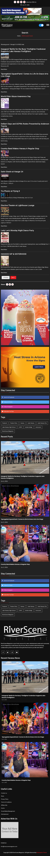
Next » (13, 277)
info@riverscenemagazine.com (9, 846)
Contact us (4, 793)
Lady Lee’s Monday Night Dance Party (17, 230)
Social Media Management (8, 811)
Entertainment (4, 814)
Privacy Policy (4, 799)
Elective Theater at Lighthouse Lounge (17, 205)
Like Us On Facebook (9, 397)
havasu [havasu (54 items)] (22, 423)
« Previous (5, 277)
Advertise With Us (31, 2)
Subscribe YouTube (9, 411)
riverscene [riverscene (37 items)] (38, 427)
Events (3, 808)
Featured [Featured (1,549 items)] (4, 423)
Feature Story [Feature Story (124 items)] (13, 423)
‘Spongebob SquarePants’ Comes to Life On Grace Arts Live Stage (22, 519)
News (2, 796)
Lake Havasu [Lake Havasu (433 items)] (31, 423)
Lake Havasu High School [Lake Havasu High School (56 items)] (9, 427)
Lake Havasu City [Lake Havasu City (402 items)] (42, 423)
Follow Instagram (8, 406)
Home (18, 36)
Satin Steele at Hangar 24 (12, 172)
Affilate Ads (4, 805)
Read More (4, 69)
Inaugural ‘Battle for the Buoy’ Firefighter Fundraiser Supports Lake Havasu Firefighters (23, 50)
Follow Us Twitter (8, 402)
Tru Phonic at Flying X (10, 191)
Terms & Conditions (6, 802)
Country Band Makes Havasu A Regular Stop (20, 148)
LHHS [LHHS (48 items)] (20, 427)
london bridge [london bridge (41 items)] (28, 427)
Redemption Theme (42, 852)
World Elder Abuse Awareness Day (16, 96)
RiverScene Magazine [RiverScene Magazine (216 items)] (7, 431)
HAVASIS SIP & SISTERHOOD (13, 254)
